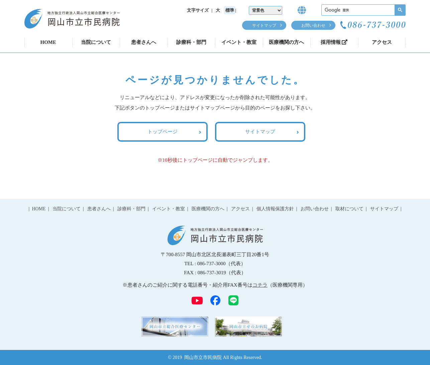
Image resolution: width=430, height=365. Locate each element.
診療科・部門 (191, 42)
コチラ (259, 285)
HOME (48, 42)
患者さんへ (143, 42)
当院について (96, 42)
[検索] (363, 10)
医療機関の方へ (286, 42)
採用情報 (334, 42)
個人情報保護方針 (275, 208)
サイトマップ (264, 25)
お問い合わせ (313, 25)
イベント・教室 (238, 42)
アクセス (382, 42)
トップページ (162, 131)
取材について (349, 208)
